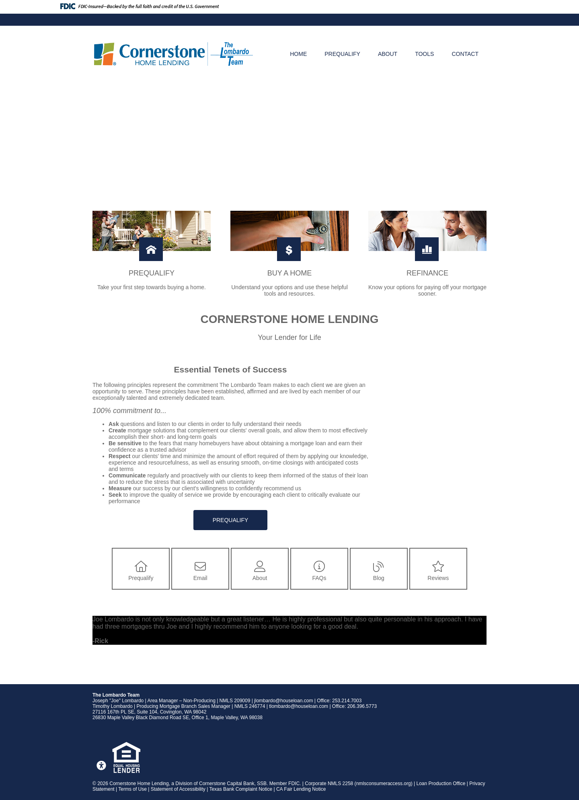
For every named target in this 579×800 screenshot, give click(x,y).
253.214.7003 (346, 700)
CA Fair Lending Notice (301, 789)
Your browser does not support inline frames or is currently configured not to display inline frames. (432, 434)
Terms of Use (132, 789)
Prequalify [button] (230, 520)
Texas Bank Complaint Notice (240, 789)
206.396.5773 (362, 706)
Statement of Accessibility (178, 789)
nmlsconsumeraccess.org (383, 783)
